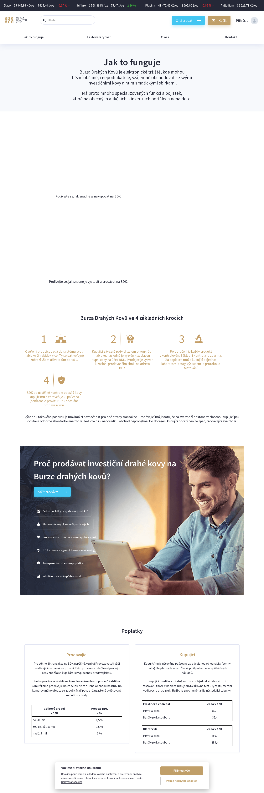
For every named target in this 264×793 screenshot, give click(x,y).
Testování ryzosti (99, 37)
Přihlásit (247, 20)
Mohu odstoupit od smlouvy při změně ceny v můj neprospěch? (121, 727)
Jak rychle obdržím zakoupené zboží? (104, 722)
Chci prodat (184, 20)
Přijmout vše (181, 770)
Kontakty (177, 727)
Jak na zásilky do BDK (185, 718)
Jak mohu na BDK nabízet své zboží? (104, 709)
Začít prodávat (52, 364)
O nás (165, 37)
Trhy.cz (212, 713)
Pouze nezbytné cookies (181, 781)
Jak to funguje (33, 37)
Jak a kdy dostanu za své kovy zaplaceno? (107, 713)
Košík (223, 20)
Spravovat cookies (183, 736)
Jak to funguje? (181, 709)
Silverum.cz (215, 709)
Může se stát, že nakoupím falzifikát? (104, 718)
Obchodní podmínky (184, 732)
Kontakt (231, 37)
